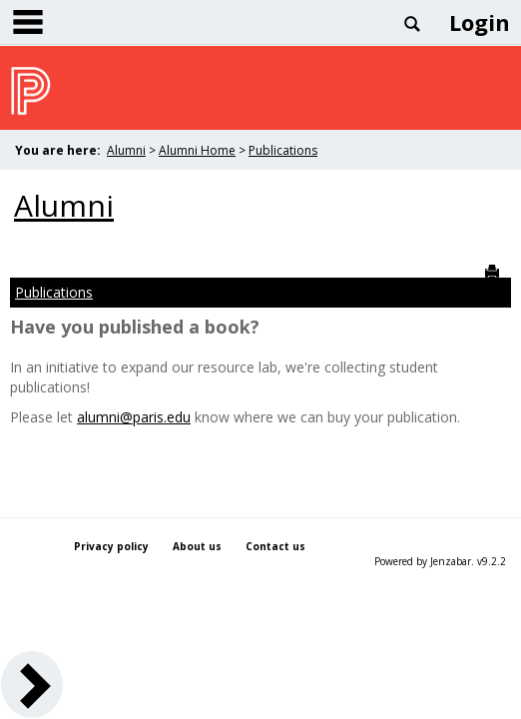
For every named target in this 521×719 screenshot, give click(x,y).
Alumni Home (197, 150)
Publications (283, 150)
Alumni (126, 150)
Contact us (275, 546)
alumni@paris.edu (134, 416)
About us (197, 546)
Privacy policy (111, 546)
